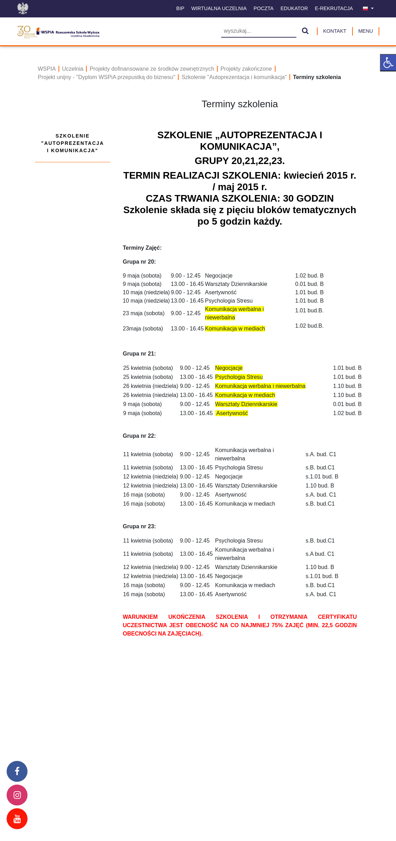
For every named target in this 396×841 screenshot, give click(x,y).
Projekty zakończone (246, 69)
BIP (180, 8)
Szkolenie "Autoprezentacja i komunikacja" (234, 77)
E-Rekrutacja (334, 8)
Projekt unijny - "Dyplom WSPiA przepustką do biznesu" (107, 77)
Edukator (294, 8)
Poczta (263, 8)
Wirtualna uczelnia (219, 8)
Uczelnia (72, 69)
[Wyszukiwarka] (258, 31)
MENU (365, 31)
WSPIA (47, 69)
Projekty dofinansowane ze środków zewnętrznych (152, 69)
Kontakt (335, 31)
